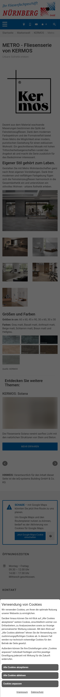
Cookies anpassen (12, 683)
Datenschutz (37, 692)
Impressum (22, 692)
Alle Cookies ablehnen (14, 675)
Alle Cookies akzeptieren (15, 667)
